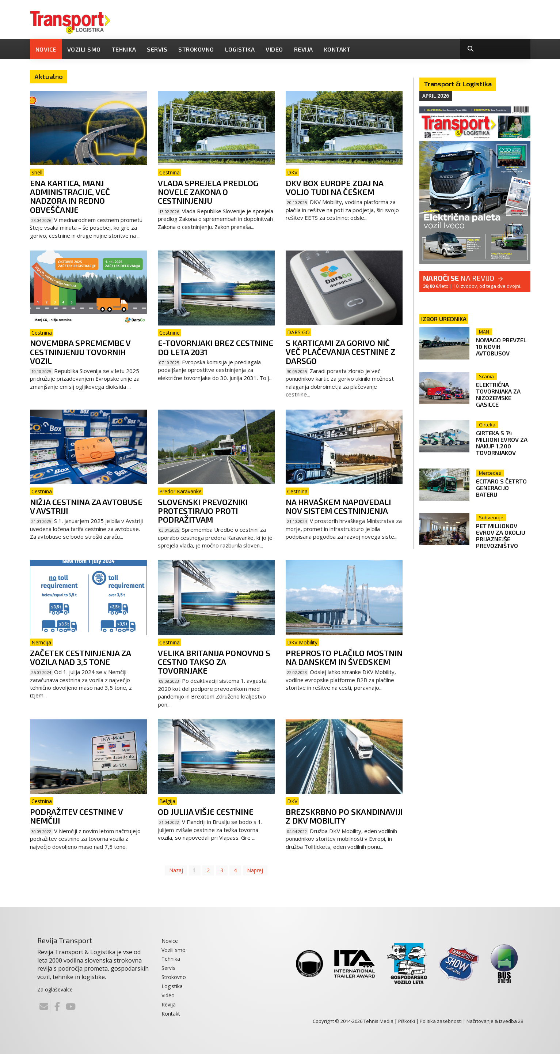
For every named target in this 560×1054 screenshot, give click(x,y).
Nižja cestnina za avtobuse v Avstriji (86, 506)
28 (520, 1021)
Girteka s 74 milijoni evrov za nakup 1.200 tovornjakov (503, 441)
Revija (303, 49)
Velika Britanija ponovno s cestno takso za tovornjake (214, 661)
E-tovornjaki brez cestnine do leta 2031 (215, 347)
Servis (157, 49)
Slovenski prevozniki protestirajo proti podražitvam (203, 510)
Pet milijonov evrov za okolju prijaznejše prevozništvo (501, 533)
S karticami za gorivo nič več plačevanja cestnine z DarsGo (340, 351)
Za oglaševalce (55, 989)
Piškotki (406, 1021)
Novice (45, 49)
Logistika (240, 49)
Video (274, 49)
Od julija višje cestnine (206, 811)
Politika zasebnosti (441, 1021)
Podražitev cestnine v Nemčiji (76, 816)
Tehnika (124, 49)
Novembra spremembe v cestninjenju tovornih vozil (80, 351)
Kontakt (337, 49)
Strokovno (196, 49)
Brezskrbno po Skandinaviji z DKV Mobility (344, 816)
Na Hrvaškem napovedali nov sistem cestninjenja (338, 506)
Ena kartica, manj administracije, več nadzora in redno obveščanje (70, 196)
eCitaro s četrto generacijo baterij (502, 484)
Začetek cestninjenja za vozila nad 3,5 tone (80, 657)
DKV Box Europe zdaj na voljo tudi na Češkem (334, 187)
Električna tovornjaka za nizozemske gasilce (499, 394)
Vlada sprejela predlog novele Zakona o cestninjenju (208, 191)
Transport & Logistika (458, 84)
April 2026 (435, 95)
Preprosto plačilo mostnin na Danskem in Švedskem (344, 657)
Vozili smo (84, 49)
